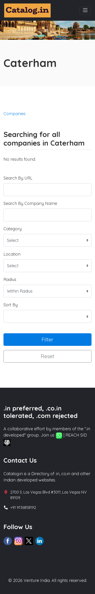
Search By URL (18, 178)
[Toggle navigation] (85, 10)
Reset (47, 356)
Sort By (10, 304)
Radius (9, 279)
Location (11, 254)
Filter (47, 339)
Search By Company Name (30, 203)
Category (12, 228)
